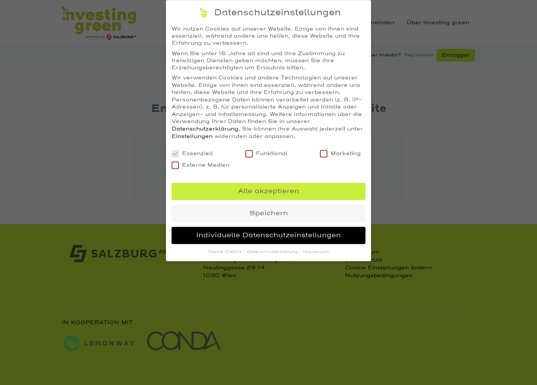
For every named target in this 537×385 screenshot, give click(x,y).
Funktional (266, 149)
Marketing (340, 149)
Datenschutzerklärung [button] (273, 247)
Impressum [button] (316, 247)
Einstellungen (192, 131)
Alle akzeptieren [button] (268, 186)
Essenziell (192, 149)
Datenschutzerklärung (205, 124)
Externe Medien (200, 160)
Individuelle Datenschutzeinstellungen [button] (268, 230)
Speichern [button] (268, 208)
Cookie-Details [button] (225, 247)
